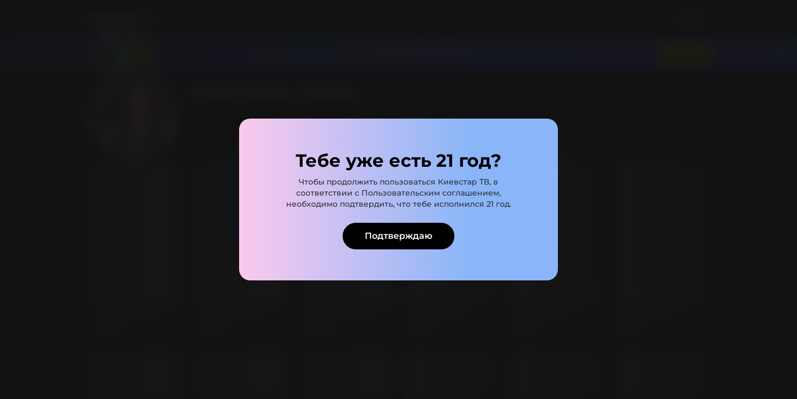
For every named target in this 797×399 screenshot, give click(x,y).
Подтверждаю (398, 236)
